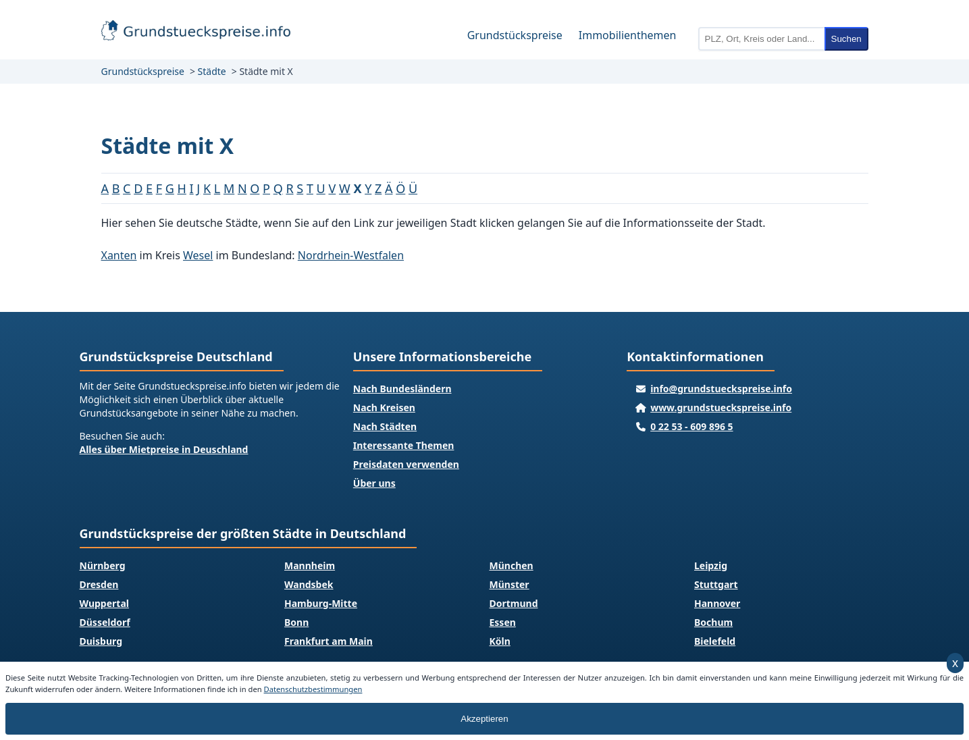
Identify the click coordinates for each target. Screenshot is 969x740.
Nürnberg (103, 565)
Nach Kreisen (384, 407)
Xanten (119, 255)
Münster (509, 584)
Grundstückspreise (514, 35)
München (511, 565)
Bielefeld (714, 641)
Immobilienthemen (628, 35)
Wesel (198, 255)
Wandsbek (309, 584)
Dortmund (514, 603)
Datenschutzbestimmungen (313, 689)
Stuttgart (716, 584)
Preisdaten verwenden (406, 464)
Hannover (717, 603)
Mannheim (309, 565)
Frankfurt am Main (328, 641)
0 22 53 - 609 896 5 (691, 426)
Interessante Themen (403, 445)
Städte (212, 71)
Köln (500, 641)
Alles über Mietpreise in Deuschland (164, 449)
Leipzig (710, 565)
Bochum (713, 622)
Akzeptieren (484, 719)
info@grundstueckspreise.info (721, 388)
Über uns (374, 483)
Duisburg (101, 641)
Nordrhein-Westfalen (351, 255)
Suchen (846, 39)
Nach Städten (385, 426)
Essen (503, 622)
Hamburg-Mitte (320, 603)
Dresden (99, 584)
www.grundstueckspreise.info (720, 407)
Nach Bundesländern (402, 388)
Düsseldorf (105, 622)
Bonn (296, 622)
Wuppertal (104, 603)
